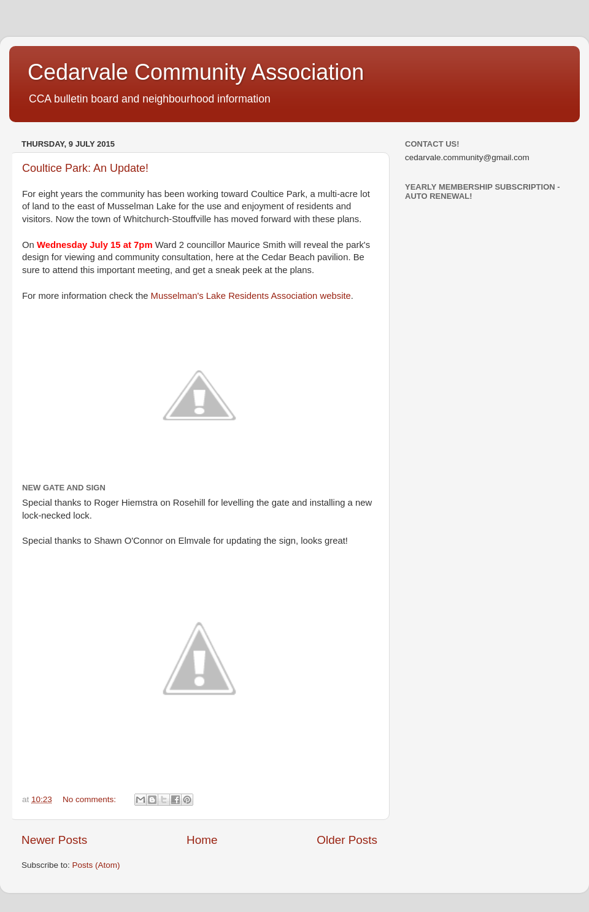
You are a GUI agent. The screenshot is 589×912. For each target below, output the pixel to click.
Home (202, 839)
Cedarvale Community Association (196, 72)
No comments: (90, 799)
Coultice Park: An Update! (85, 168)
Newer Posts (54, 839)
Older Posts (347, 839)
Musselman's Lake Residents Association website (251, 296)
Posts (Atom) (96, 865)
